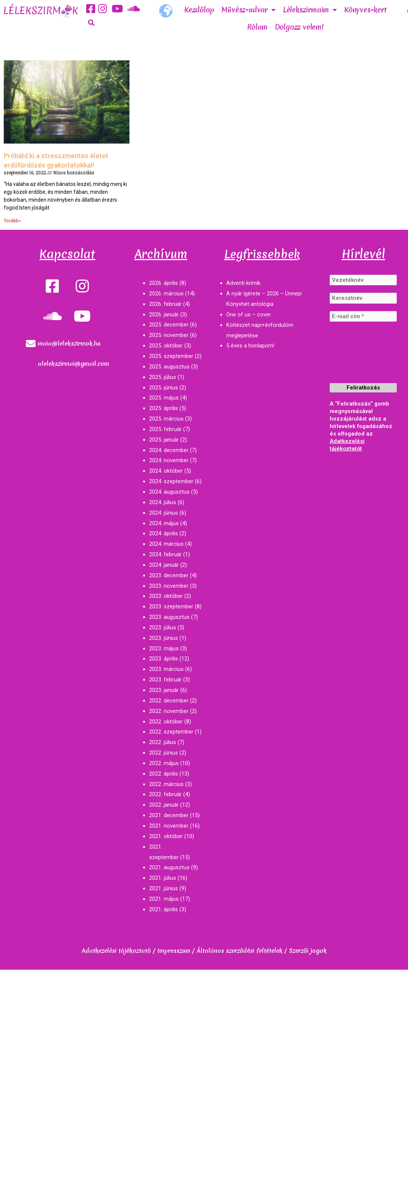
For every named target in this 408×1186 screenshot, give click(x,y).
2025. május (164, 397)
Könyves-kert (365, 10)
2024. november (168, 460)
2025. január (164, 439)
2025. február (165, 429)
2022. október (166, 721)
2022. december (168, 700)
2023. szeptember (171, 606)
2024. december (168, 450)
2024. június (163, 512)
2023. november (168, 586)
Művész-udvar (248, 10)
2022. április (163, 773)
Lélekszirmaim (310, 10)
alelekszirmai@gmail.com (73, 363)
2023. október (166, 596)
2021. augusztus (169, 867)
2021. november (168, 825)
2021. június (163, 888)
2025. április (163, 408)
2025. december (168, 324)
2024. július (162, 502)
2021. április (163, 909)
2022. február (165, 794)
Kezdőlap (199, 10)
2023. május (164, 648)
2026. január (164, 314)
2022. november (168, 711)
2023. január (164, 690)
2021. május (164, 898)
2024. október (166, 470)
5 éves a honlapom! (250, 345)
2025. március (166, 418)
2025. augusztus (169, 366)
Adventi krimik (243, 283)
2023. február (165, 679)
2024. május (164, 523)
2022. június (163, 752)
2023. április (163, 658)
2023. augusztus (169, 617)
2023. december (168, 575)
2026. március (166, 293)
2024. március (166, 544)
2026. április (163, 283)
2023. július (162, 627)
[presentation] (360, 358)
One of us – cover (248, 314)
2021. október (166, 836)
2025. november (168, 335)
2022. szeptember (171, 731)
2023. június (163, 638)
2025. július (162, 377)
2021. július (162, 878)
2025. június (163, 387)
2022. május (164, 763)
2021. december (168, 815)
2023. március (166, 669)
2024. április (163, 533)
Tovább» (12, 220)
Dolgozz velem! (299, 27)
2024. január (164, 565)
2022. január (164, 804)
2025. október (166, 345)
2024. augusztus (169, 491)
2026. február (165, 304)
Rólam (257, 27)
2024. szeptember (171, 481)
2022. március (166, 784)
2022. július (162, 742)
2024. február (165, 554)
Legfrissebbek (262, 254)
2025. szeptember (171, 356)
